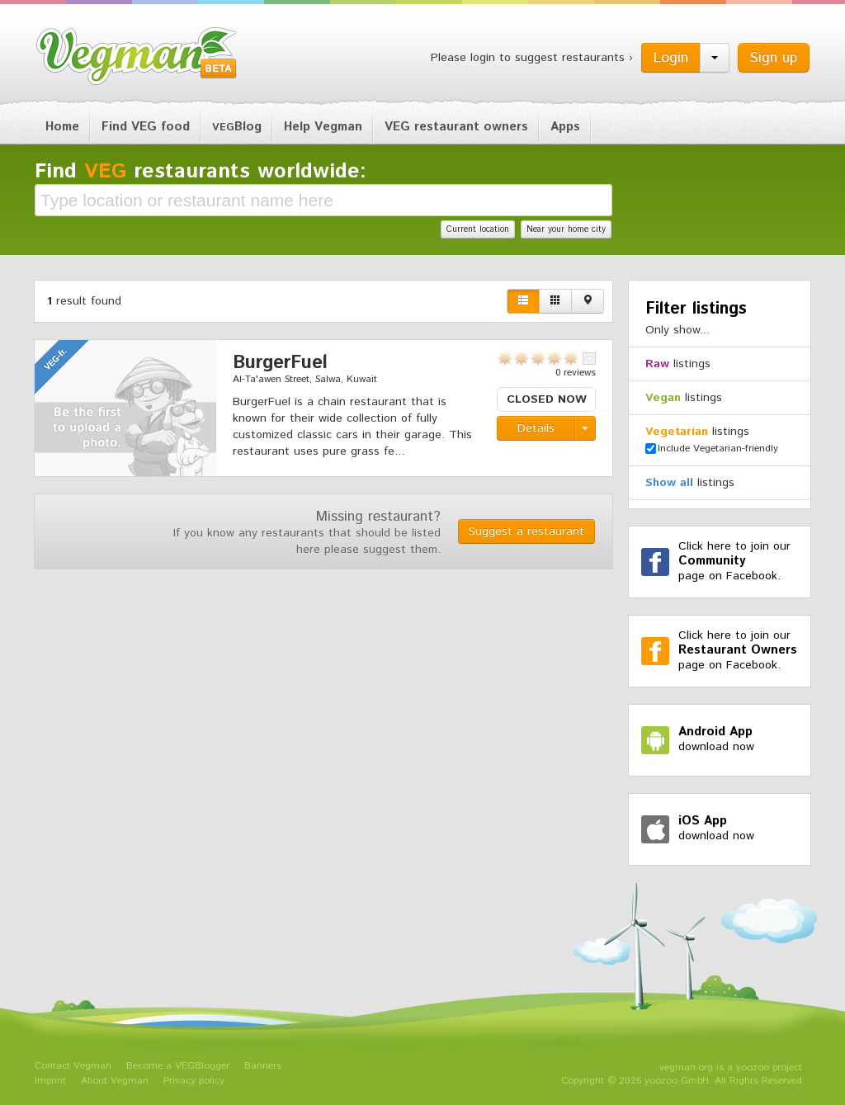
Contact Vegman (73, 1066)
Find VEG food (145, 126)
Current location (477, 229)
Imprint (50, 1081)
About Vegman (115, 1081)
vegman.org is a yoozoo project (730, 1067)
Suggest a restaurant (526, 531)
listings (677, 364)
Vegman (137, 56)
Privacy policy (193, 1081)
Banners (262, 1066)
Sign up (773, 57)
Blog (237, 126)
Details (536, 428)
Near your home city (566, 229)
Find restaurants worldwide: (200, 171)
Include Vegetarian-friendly (711, 449)
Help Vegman (323, 126)
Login (671, 57)
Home (62, 126)
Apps (565, 126)
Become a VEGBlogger (177, 1066)
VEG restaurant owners (456, 126)
